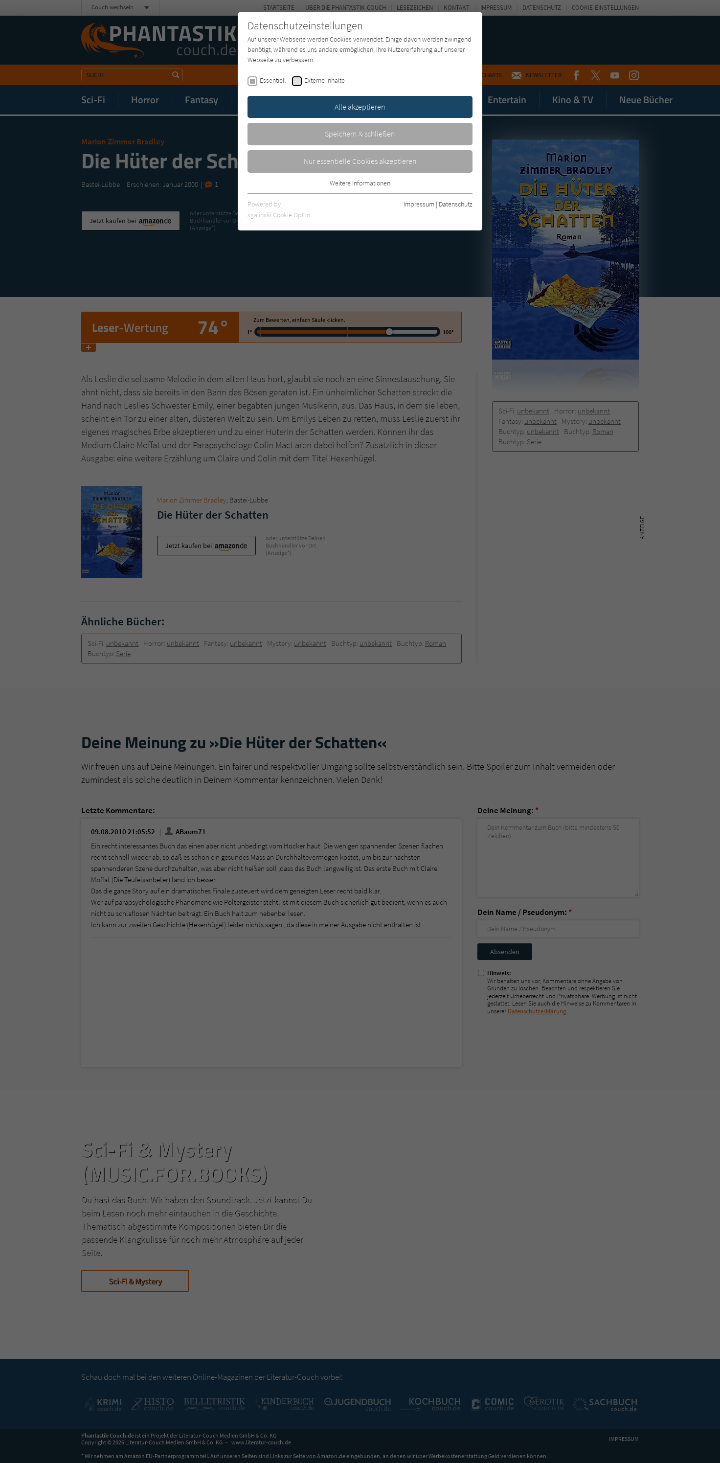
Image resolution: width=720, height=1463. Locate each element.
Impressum (419, 204)
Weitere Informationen (360, 183)
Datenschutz (455, 204)
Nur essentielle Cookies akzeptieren (360, 161)
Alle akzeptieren (360, 107)
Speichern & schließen (360, 133)
